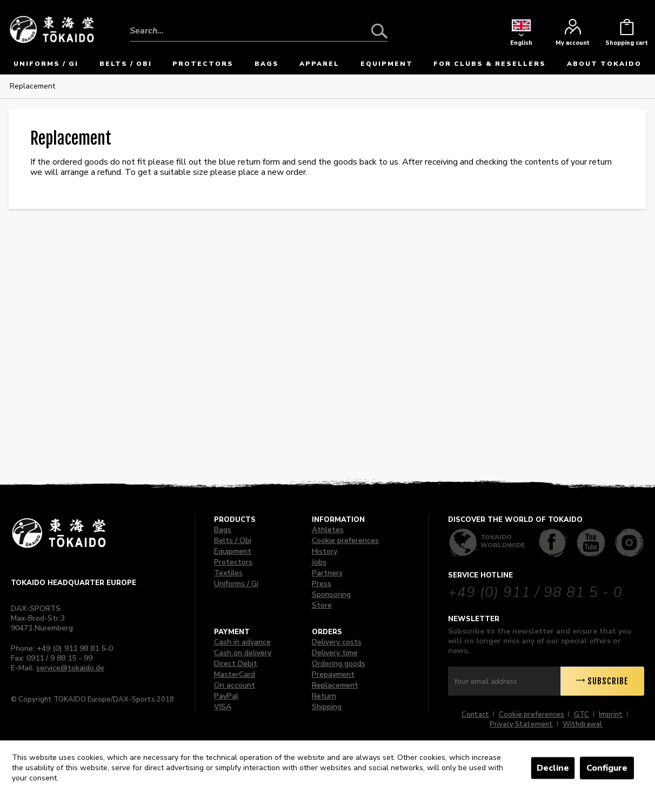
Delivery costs (337, 642)
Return (324, 696)
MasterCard (234, 674)
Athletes (328, 530)
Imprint (611, 714)
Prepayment (333, 674)
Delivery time (335, 653)
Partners (327, 573)
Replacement (335, 685)
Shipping (327, 707)
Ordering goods (338, 663)
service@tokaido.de (70, 668)
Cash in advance (242, 642)
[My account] (573, 35)
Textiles (228, 573)
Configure (606, 768)
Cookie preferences (345, 540)
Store (322, 605)
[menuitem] (258, 22)
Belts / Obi (232, 540)
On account (234, 685)
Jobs (319, 562)
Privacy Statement (521, 724)
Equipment (232, 551)
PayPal (226, 696)
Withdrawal (582, 724)
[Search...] (258, 31)
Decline (553, 768)
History (324, 551)
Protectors (233, 562)
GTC (581, 714)
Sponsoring (331, 594)
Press (321, 584)
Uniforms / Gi (236, 584)
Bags (222, 530)
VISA (222, 707)
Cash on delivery (242, 653)
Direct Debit (235, 663)
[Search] (379, 31)
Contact (475, 714)
